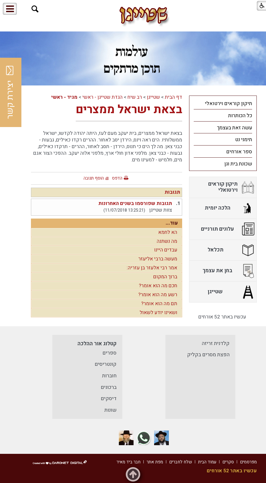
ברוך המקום (165, 276)
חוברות (109, 376)
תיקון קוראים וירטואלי (228, 103)
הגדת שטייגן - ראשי (102, 97)
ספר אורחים (239, 152)
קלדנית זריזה (216, 343)
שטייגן (153, 97)
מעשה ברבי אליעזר (157, 258)
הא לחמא (167, 232)
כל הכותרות (240, 116)
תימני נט (243, 139)
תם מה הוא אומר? (159, 303)
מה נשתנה (167, 241)
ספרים (109, 353)
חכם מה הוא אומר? (158, 285)
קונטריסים (106, 364)
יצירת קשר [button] (10, 92)
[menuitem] (223, 103)
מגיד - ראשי (64, 97)
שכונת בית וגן (238, 164)
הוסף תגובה (94, 178)
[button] (35, 9)
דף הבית (173, 97)
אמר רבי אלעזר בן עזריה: (152, 267)
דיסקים (109, 398)
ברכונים (109, 387)
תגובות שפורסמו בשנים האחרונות (135, 203)
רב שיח (135, 97)
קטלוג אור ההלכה (97, 344)
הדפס (117, 178)
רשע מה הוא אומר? (157, 294)
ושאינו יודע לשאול (158, 312)
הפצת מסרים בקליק (208, 355)
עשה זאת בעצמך (234, 128)
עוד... (172, 223)
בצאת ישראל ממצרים (129, 109)
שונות (110, 410)
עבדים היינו (165, 249)
